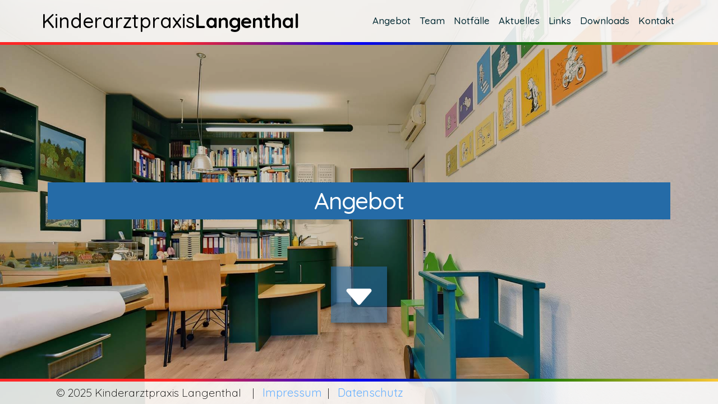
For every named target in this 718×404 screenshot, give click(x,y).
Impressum (292, 392)
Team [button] (432, 20)
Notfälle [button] (472, 20)
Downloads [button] (604, 20)
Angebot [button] (391, 20)
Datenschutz (370, 392)
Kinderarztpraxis (168, 20)
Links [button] (560, 20)
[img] (359, 296)
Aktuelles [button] (519, 20)
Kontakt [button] (656, 20)
